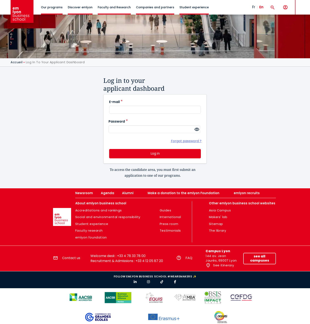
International (170, 217)
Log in (155, 153)
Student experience (194, 7)
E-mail (114, 102)
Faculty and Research (114, 7)
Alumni (127, 193)
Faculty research (89, 230)
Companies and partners (155, 7)
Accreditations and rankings (98, 210)
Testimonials (170, 230)
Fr (253, 7)
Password (117, 121)
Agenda (107, 193)
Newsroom (84, 193)
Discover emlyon (80, 7)
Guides (165, 210)
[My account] (285, 7)
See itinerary (223, 265)
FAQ (188, 258)
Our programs (52, 7)
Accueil (16, 62)
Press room (169, 224)
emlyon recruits (247, 193)
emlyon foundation (91, 237)
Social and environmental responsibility (107, 217)
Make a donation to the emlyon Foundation (183, 193)
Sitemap (216, 224)
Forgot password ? (186, 141)
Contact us (71, 258)
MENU (301, 4)
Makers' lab (218, 217)
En (261, 7)
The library (217, 230)
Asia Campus (220, 210)
